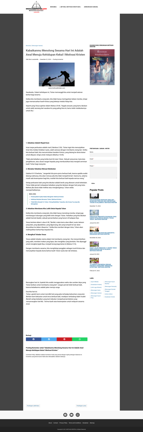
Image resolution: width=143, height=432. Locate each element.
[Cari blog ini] (116, 7)
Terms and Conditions (75, 423)
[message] (103, 172)
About (50, 423)
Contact (55, 423)
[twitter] (49, 339)
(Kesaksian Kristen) (96, 284)
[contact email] (103, 162)
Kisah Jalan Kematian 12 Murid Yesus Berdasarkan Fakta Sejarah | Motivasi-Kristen (103, 249)
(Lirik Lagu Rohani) (96, 287)
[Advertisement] (71, 29)
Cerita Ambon (109, 294)
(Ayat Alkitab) (94, 281)
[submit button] (93, 183)
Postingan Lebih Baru (33, 405)
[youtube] (71, 415)
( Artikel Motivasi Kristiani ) (70, 7)
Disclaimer (85, 423)
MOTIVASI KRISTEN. (71, 429)
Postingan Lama (81, 405)
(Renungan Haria (95, 290)
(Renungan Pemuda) (111, 286)
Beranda (53, 7)
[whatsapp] (79, 339)
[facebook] (33, 339)
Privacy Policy (63, 423)
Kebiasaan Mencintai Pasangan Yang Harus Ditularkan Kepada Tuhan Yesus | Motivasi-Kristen (103, 218)
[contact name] (103, 155)
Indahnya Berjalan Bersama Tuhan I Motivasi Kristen (46, 199)
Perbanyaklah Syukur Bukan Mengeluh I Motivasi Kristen (47, 196)
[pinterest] (64, 339)
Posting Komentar (58, 59)
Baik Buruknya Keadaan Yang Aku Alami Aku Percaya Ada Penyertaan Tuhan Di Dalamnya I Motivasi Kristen (103, 201)
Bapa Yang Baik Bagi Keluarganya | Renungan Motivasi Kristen (102, 233)
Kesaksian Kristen (110, 297)
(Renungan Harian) (91, 7)
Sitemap (92, 423)
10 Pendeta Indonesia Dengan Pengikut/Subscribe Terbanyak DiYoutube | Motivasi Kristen (101, 266)
